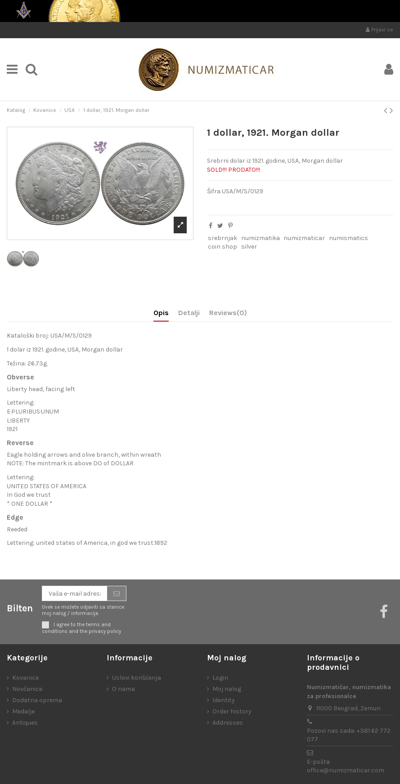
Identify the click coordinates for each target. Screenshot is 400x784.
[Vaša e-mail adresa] (74, 593)
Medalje (23, 711)
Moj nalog (226, 689)
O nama (123, 689)
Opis (161, 312)
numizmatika (260, 238)
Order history (232, 711)
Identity (223, 700)
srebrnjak (222, 238)
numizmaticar (304, 238)
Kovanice (25, 678)
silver (249, 246)
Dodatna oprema (37, 700)
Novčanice (27, 689)
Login (220, 678)
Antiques (25, 722)
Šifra (213, 191)
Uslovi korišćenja (136, 678)
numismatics (348, 238)
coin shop (222, 246)
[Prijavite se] (116, 593)
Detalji (189, 312)
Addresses (227, 722)
